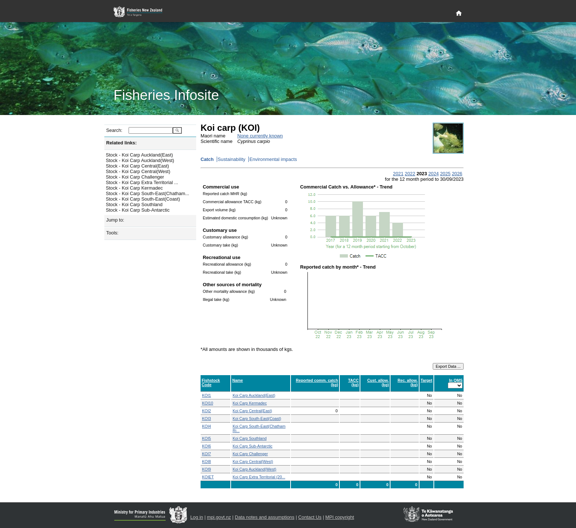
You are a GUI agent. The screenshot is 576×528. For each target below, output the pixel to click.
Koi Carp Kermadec (250, 403)
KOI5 (206, 438)
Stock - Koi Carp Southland (134, 204)
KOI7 (206, 454)
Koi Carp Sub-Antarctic (252, 446)
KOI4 (206, 426)
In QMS (455, 380)
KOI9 (206, 469)
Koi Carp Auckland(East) (254, 395)
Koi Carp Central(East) (252, 411)
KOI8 (206, 461)
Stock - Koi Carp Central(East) (137, 166)
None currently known (260, 136)
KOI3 (206, 418)
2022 (410, 173)
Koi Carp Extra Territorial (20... (259, 477)
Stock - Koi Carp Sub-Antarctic (138, 210)
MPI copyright (339, 517)
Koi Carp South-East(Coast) (257, 418)
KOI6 (206, 446)
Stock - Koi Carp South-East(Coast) (143, 199)
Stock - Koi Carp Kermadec (134, 188)
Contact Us (309, 517)
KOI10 (207, 403)
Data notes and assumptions (264, 517)
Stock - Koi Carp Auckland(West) (140, 160)
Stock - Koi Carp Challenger (135, 177)
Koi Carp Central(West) (253, 461)
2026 (457, 173)
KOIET (208, 477)
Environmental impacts (273, 159)
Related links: (121, 143)
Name (237, 380)
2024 (433, 173)
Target (426, 380)
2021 (398, 173)
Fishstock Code (211, 382)
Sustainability (231, 159)
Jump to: (115, 220)
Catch (207, 159)
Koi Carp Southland (249, 438)
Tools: (112, 233)
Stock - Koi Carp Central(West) (138, 171)
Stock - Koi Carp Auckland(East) (139, 155)
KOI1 (206, 395)
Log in (196, 517)
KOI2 (206, 411)
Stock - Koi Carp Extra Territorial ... (142, 182)
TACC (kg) (353, 382)
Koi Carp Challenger (250, 454)
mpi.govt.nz (219, 517)
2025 (445, 173)
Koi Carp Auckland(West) (254, 469)
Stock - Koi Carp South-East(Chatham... (147, 193)
